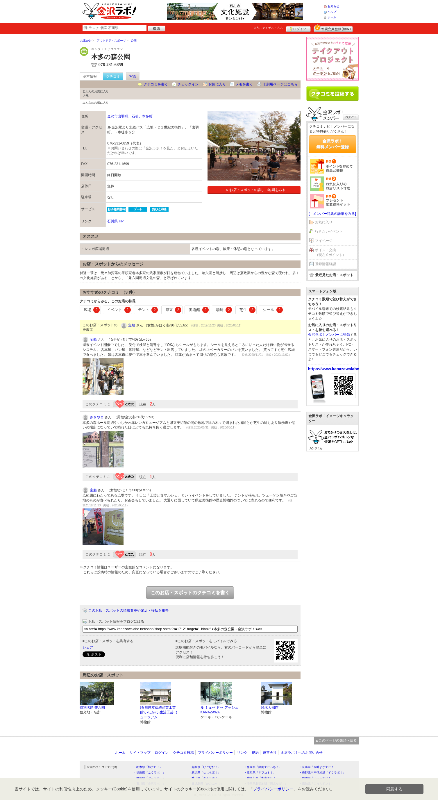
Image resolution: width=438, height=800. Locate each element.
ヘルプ (332, 11)
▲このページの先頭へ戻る (336, 740)
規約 (255, 753)
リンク (242, 753)
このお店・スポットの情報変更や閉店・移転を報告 (128, 610)
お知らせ (333, 6)
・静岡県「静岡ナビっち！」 (263, 767)
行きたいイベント (329, 231)
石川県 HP (115, 221)
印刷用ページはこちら (280, 84)
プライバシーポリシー (215, 753)
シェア (88, 647)
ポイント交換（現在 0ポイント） (330, 252)
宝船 (131, 325)
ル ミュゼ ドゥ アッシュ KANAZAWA (219, 710)
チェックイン (188, 84)
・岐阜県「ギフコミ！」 (260, 772)
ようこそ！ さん (268, 27)
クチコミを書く (156, 84)
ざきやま (97, 417)
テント (148, 310)
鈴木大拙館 (269, 708)
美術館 (199, 310)
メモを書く (244, 84)
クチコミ (113, 76)
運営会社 (270, 753)
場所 (224, 310)
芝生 (247, 310)
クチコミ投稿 (183, 753)
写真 (132, 76)
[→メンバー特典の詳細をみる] (332, 214)
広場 (92, 310)
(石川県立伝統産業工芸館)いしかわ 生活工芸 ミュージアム (159, 712)
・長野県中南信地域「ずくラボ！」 (322, 772)
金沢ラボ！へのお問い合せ (302, 753)
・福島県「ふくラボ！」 (149, 772)
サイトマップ (140, 753)
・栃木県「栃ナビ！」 (147, 767)
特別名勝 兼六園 (92, 708)
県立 (173, 310)
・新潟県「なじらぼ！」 (205, 772)
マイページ (323, 241)
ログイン (298, 28)
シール (273, 310)
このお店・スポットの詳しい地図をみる (254, 190)
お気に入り (217, 84)
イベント (119, 310)
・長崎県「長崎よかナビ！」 (318, 767)
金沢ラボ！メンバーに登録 (329, 335)
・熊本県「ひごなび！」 (205, 767)
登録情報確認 (325, 264)
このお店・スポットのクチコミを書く (190, 592)
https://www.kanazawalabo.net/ (338, 369)
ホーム (332, 17)
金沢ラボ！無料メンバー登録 (332, 144)
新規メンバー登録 (333, 28)
